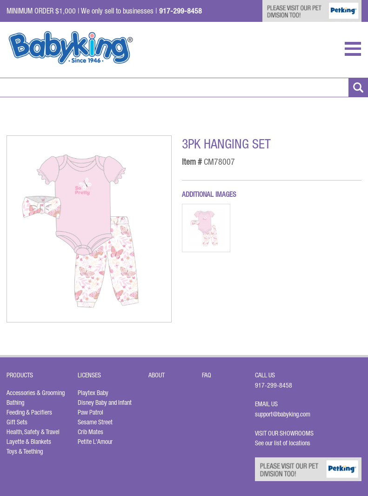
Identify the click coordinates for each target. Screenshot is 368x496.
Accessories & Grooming (36, 392)
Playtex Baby (93, 392)
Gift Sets (17, 422)
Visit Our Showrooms (285, 433)
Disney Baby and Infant (105, 402)
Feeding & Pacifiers (29, 412)
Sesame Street (95, 422)
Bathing (15, 402)
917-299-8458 (273, 385)
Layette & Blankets (29, 441)
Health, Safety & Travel (33, 432)
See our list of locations (282, 443)
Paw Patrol (90, 412)
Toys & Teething (25, 451)
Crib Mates (90, 432)
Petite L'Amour (95, 441)
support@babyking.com (282, 414)
